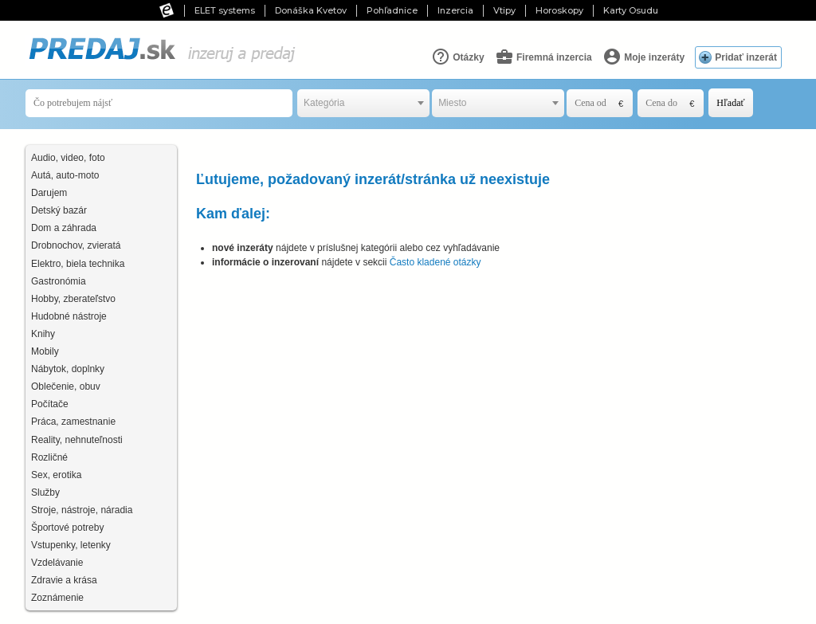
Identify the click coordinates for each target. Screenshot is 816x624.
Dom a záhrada (63, 228)
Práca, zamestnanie (73, 421)
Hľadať (730, 102)
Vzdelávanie (57, 562)
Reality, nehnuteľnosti (77, 439)
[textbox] (363, 103)
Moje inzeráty (643, 56)
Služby (45, 492)
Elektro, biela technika (77, 263)
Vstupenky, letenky (71, 545)
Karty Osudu (630, 10)
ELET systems (224, 10)
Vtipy (504, 10)
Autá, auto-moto (65, 175)
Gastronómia (58, 281)
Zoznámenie (57, 597)
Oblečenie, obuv (65, 386)
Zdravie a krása (64, 580)
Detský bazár (59, 210)
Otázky (457, 56)
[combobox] (363, 103)
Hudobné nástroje (69, 316)
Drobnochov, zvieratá (76, 245)
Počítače (50, 404)
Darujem (49, 192)
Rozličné (49, 457)
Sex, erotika (56, 475)
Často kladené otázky (435, 262)
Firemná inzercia (543, 56)
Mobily (45, 351)
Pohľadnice (392, 10)
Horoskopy (559, 10)
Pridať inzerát (746, 57)
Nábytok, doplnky (67, 369)
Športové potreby (67, 527)
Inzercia (455, 10)
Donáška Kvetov (311, 10)
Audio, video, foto (68, 157)
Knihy (43, 333)
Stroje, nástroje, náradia (81, 510)
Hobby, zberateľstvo (73, 298)
